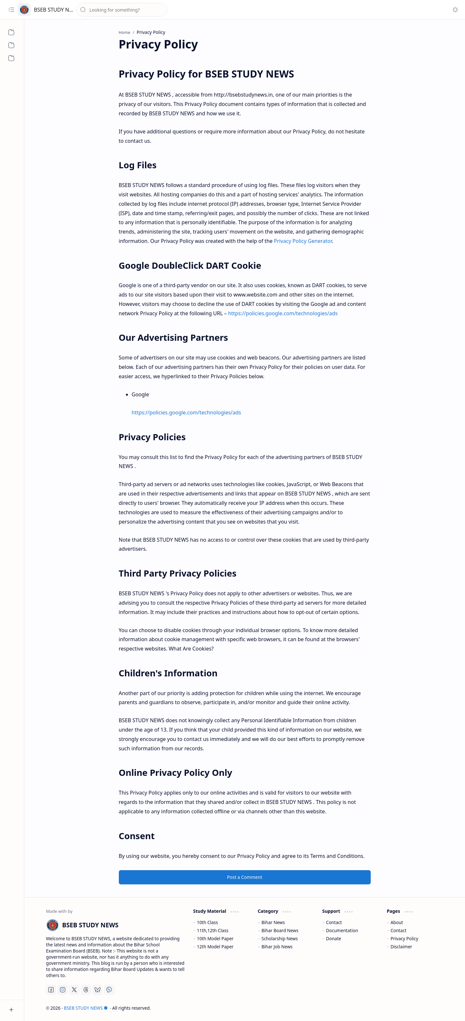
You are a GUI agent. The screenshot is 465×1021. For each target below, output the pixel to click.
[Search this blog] (122, 9)
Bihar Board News (280, 930)
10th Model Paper (215, 938)
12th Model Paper (215, 946)
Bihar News (273, 922)
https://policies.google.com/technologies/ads (282, 313)
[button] (11, 10)
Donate (333, 938)
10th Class (207, 922)
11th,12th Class (213, 930)
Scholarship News (280, 938)
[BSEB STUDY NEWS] (24, 9)
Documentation (342, 930)
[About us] (11, 32)
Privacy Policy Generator (303, 241)
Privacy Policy (404, 938)
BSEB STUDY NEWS (56, 9)
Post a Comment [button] (244, 877)
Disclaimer (401, 946)
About (396, 922)
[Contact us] (11, 45)
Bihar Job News (277, 946)
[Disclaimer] (11, 58)
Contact (334, 922)
